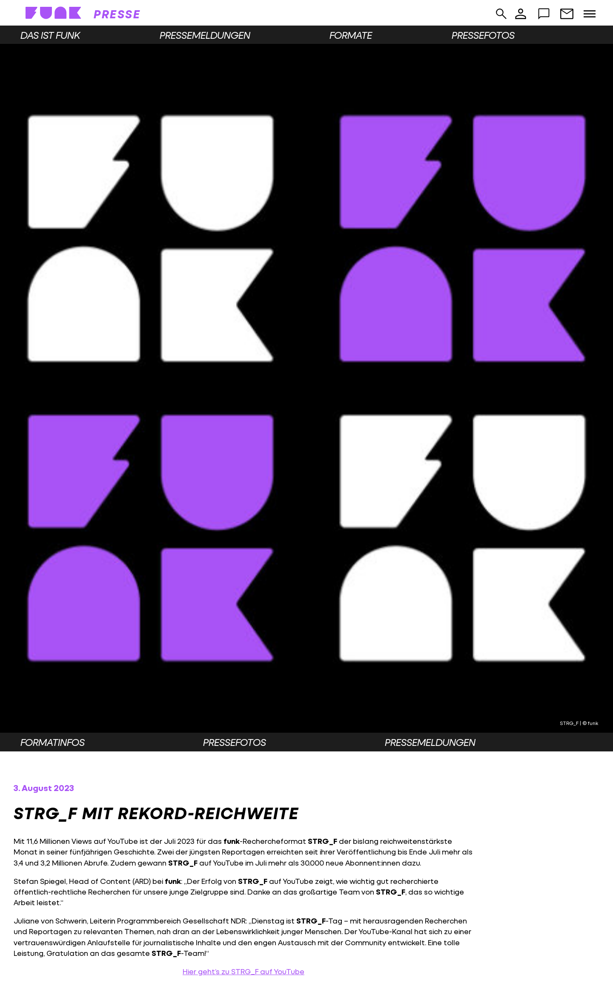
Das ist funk (50, 35)
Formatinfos (52, 742)
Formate (350, 35)
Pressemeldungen (205, 35)
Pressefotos (483, 35)
